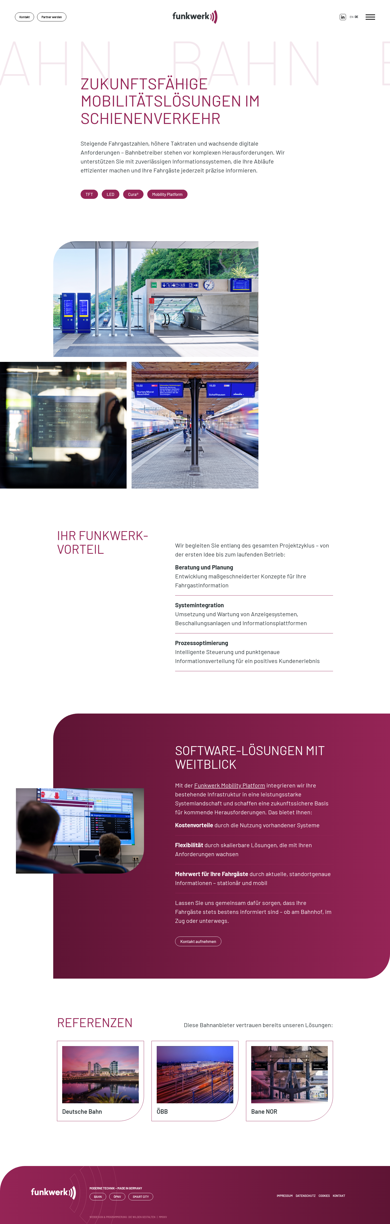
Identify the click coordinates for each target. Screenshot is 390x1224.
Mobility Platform (167, 194)
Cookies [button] (324, 1195)
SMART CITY (141, 1196)
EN (351, 16)
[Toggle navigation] (370, 17)
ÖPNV (117, 1196)
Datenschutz (306, 1195)
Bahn (98, 1196)
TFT (89, 194)
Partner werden (52, 17)
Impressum (285, 1195)
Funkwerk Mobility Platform (229, 785)
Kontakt (24, 17)
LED (110, 194)
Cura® (133, 194)
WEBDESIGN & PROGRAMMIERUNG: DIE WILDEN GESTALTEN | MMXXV (128, 1217)
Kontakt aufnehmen (198, 941)
